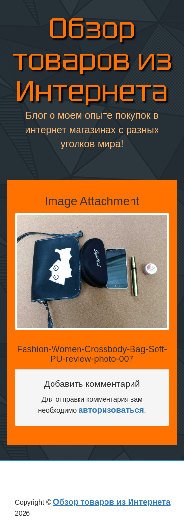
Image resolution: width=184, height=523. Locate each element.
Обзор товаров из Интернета (92, 60)
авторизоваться (111, 409)
